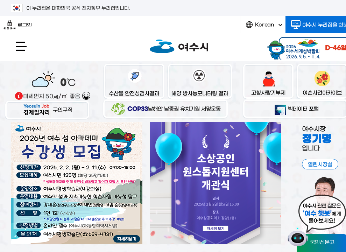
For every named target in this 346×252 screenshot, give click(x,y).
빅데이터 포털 (295, 108)
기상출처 (19, 96)
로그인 (17, 25)
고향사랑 (268, 82)
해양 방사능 (199, 82)
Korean (264, 27)
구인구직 (47, 109)
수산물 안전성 (134, 82)
